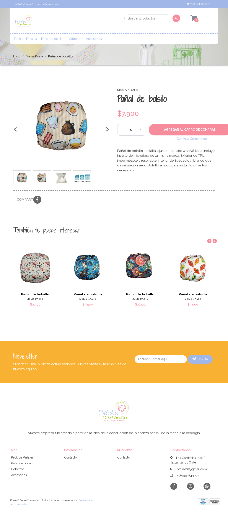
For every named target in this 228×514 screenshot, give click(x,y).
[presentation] (15, 131)
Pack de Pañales (25, 39)
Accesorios (94, 39)
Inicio (17, 56)
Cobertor (75, 39)
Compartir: (23, 200)
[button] (199, 4)
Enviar (200, 359)
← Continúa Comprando (190, 138)
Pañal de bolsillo (53, 39)
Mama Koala (34, 56)
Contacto (70, 457)
